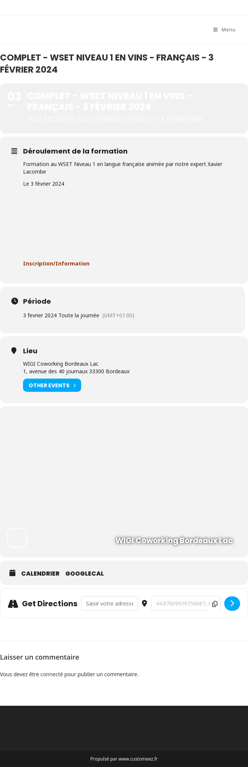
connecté (51, 674)
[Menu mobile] (224, 29)
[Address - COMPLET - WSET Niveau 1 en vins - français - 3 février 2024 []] (109, 603)
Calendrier (40, 574)
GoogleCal (84, 574)
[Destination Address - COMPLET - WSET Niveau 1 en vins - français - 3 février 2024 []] (185, 603)
